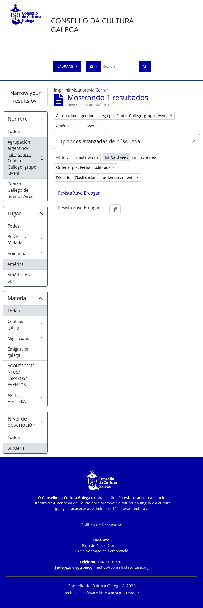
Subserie (25, 449)
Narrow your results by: (25, 96)
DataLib (133, 592)
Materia (17, 298)
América (25, 265)
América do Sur (25, 278)
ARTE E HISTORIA (25, 398)
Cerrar (102, 90)
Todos (14, 131)
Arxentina (25, 254)
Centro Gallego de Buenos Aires (25, 190)
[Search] (120, 66)
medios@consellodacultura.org (121, 567)
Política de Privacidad (102, 525)
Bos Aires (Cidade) (25, 240)
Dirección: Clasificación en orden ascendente (96, 177)
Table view (144, 157)
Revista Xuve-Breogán (79, 193)
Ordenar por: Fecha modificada (84, 167)
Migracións (25, 339)
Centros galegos (25, 325)
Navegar (65, 66)
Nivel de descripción (21, 421)
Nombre (18, 118)
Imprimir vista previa (77, 157)
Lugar (14, 213)
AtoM (113, 592)
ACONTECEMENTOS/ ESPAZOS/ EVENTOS (25, 375)
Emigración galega (25, 352)
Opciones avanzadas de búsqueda (99, 141)
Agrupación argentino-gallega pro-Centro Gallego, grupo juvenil (25, 157)
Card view (116, 157)
